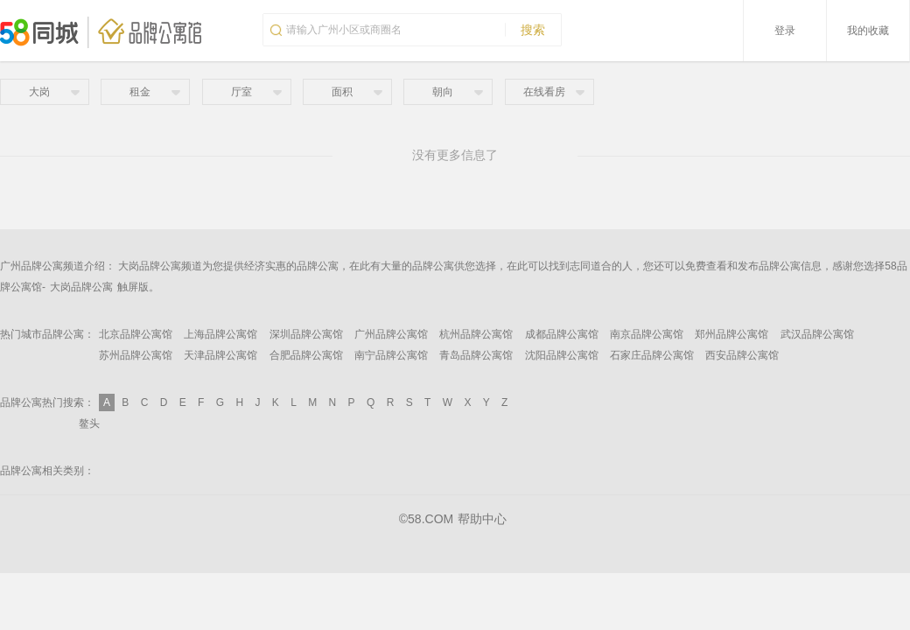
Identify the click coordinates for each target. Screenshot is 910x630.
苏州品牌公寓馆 (135, 355)
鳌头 (89, 423)
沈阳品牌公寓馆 (561, 355)
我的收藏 (868, 30)
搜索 (525, 30)
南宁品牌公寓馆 (391, 355)
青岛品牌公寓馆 (476, 355)
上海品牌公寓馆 (220, 334)
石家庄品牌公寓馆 (652, 355)
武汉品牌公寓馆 (817, 334)
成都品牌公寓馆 (561, 334)
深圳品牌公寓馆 (306, 334)
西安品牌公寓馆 (742, 355)
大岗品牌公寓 (81, 287)
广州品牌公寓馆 (391, 334)
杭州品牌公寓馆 (476, 334)
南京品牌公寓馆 (646, 334)
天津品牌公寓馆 (220, 355)
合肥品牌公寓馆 (306, 355)
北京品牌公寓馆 (135, 334)
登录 (784, 30)
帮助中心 (482, 519)
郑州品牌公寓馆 (731, 334)
